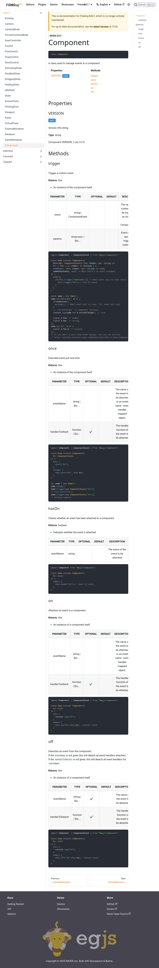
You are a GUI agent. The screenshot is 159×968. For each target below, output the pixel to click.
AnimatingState (13, 68)
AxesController (13, 40)
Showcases (67, 4)
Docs (12, 4)
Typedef (7, 161)
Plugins (42, 4)
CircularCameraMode (16, 34)
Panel (8, 117)
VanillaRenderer (13, 139)
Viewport (10, 112)
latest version (101, 26)
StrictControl (12, 62)
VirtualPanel (11, 123)
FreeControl (11, 51)
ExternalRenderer (14, 128)
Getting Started (15, 904)
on (92, 87)
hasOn (94, 83)
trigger (94, 75)
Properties (140, 16)
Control (9, 45)
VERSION (56, 75)
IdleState (10, 90)
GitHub (119, 4)
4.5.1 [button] (87, 4)
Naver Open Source (119, 913)
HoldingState (12, 84)
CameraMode (12, 29)
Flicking (9, 18)
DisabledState (12, 73)
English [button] (102, 4)
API (20, 4)
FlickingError (12, 106)
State (8, 95)
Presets (81, 4)
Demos (54, 4)
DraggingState (13, 79)
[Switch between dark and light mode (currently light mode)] (128, 4)
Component (11, 145)
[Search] (145, 4)
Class (6, 12)
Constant (8, 156)
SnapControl (12, 57)
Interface (8, 150)
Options (30, 4)
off (92, 92)
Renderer (10, 134)
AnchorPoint (12, 101)
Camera (9, 23)
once (93, 79)
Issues (112, 909)
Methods (139, 24)
